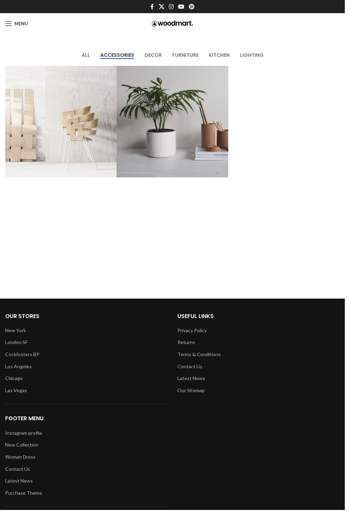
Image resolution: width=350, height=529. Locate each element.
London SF (16, 342)
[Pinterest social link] (192, 6)
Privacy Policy (192, 330)
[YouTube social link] (181, 6)
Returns (186, 342)
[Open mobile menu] (16, 23)
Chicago (14, 378)
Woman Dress (20, 457)
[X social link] (161, 6)
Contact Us (17, 469)
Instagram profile (23, 433)
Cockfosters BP (22, 354)
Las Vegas (16, 390)
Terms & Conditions (199, 354)
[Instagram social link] (171, 6)
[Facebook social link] (152, 6)
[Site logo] (172, 23)
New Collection (21, 445)
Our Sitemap (191, 390)
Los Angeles (18, 366)
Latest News (19, 481)
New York (15, 330)
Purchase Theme (23, 493)
